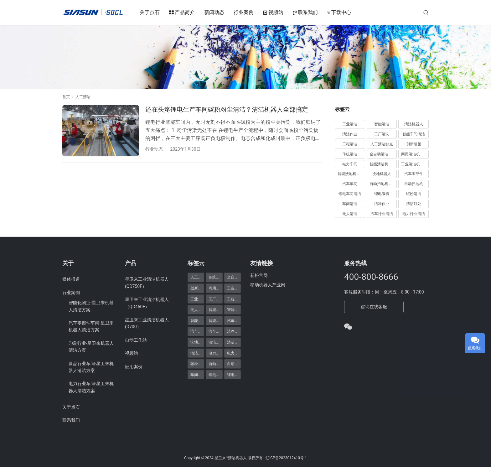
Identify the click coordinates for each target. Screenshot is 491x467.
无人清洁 (349, 214)
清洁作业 (349, 134)
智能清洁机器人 (383, 164)
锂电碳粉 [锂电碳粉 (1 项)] (215, 374)
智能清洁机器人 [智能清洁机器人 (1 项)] (197, 320)
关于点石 (150, 12)
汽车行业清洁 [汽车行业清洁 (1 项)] (234, 320)
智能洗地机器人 (351, 174)
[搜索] (426, 12)
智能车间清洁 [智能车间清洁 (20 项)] (215, 320)
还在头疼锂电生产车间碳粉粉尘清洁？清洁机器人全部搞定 (226, 109)
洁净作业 (381, 204)
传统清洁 (349, 154)
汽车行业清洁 (381, 214)
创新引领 (413, 144)
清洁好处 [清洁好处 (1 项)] (234, 341)
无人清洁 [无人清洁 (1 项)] (197, 309)
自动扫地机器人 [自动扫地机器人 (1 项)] (234, 363)
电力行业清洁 (413, 214)
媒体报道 (71, 279)
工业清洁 (349, 124)
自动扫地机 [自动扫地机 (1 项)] (215, 363)
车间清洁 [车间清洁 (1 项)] (197, 374)
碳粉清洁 (413, 194)
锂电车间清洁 (350, 194)
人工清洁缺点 (381, 144)
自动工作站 (136, 340)
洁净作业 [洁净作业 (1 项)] (234, 331)
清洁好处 (413, 204)
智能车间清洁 (413, 134)
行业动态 (154, 149)
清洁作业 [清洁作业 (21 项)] (215, 341)
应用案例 (133, 366)
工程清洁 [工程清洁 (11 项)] (234, 298)
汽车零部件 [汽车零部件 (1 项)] (215, 331)
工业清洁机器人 (414, 164)
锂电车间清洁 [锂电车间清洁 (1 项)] (234, 374)
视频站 (273, 12)
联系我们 (305, 12)
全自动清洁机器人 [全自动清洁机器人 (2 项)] (234, 276)
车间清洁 (349, 204)
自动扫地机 (413, 184)
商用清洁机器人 (414, 154)
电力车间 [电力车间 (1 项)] (234, 352)
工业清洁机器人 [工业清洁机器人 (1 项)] (197, 298)
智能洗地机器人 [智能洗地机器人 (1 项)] (215, 309)
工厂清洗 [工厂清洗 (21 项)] (215, 298)
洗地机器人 (381, 174)
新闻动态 (214, 12)
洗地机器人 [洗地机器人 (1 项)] (197, 341)
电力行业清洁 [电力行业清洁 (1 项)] (215, 352)
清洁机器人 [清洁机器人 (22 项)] (197, 352)
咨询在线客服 (374, 306)
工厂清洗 (381, 134)
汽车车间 (349, 184)
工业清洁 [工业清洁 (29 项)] (234, 287)
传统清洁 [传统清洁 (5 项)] (215, 276)
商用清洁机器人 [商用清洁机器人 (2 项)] (215, 287)
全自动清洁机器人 (383, 154)
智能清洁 (381, 124)
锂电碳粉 (381, 194)
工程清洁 (349, 144)
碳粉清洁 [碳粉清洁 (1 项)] (197, 363)
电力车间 (349, 164)
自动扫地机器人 (383, 184)
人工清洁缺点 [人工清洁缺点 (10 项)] (197, 276)
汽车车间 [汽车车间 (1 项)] (197, 331)
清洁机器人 (413, 124)
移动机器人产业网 (267, 284)
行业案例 (244, 12)
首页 (66, 97)
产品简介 (182, 12)
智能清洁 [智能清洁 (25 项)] (234, 309)
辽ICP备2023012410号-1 (286, 458)
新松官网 (259, 275)
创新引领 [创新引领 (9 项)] (197, 287)
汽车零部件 (413, 174)
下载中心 (340, 12)
